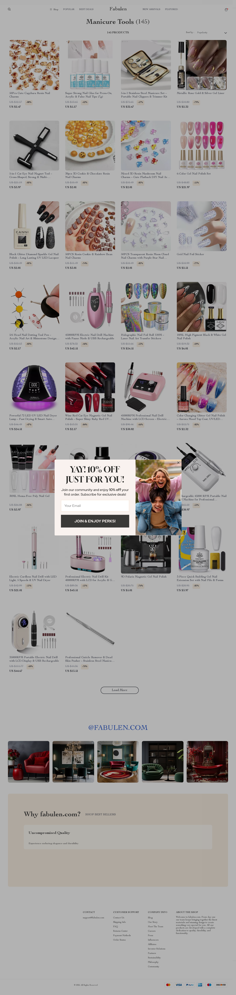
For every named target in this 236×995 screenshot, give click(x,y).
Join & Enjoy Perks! (95, 521)
